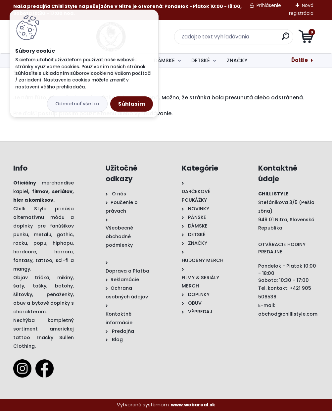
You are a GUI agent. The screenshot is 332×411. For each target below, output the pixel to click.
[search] (245, 38)
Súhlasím (131, 104)
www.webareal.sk (193, 404)
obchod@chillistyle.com (287, 314)
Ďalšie (299, 60)
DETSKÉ (200, 60)
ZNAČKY (237, 60)
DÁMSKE (164, 60)
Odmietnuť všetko (77, 103)
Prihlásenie (269, 5)
